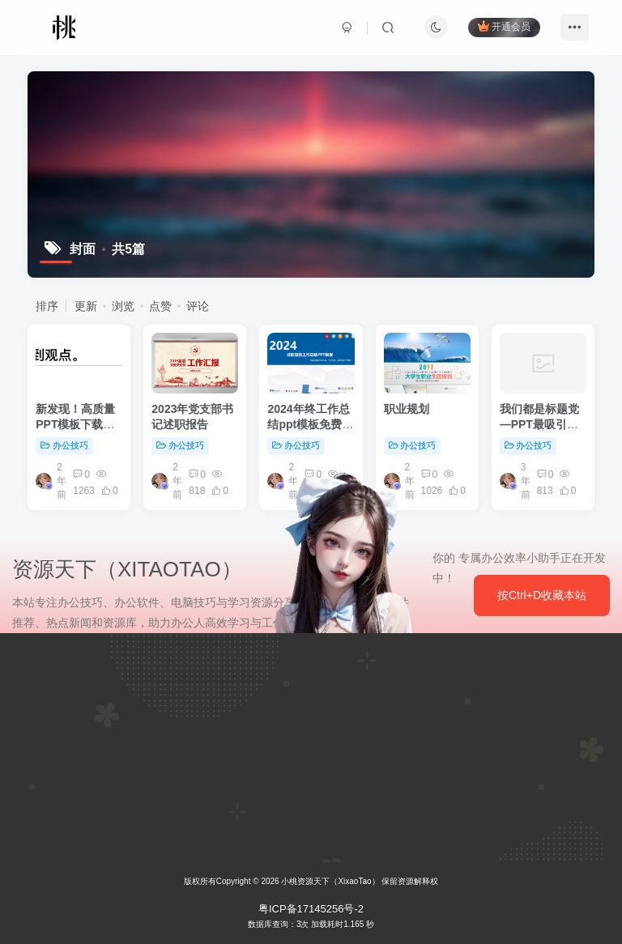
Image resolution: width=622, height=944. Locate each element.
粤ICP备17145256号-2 (311, 909)
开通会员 (504, 26)
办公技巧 (64, 445)
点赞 (160, 306)
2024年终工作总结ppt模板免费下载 (310, 424)
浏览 (123, 306)
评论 (197, 306)
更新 (86, 306)
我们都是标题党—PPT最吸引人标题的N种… (539, 424)
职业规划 (406, 408)
